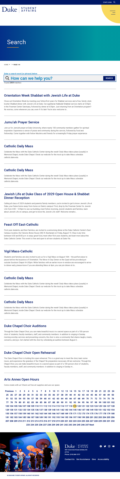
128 (112, 406)
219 (58, 421)
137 (41, 410)
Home (6, 65)
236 (40, 425)
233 (28, 425)
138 (45, 410)
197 (75, 417)
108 (28, 406)
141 (58, 410)
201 (91, 417)
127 (108, 406)
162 (37, 413)
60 (45, 398)
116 (62, 406)
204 (104, 417)
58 (37, 398)
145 (75, 410)
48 (104, 395)
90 (62, 402)
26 (11, 395)
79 (16, 402)
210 (20, 421)
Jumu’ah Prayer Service (21, 122)
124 (96, 406)
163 (41, 413)
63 (58, 398)
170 (70, 413)
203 (100, 417)
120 (79, 406)
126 (104, 406)
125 (100, 406)
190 (45, 417)
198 (79, 417)
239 (53, 425)
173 (83, 413)
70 (87, 398)
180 (112, 413)
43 (83, 395)
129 (7, 410)
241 (62, 425)
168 (62, 413)
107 (24, 406)
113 (49, 406)
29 (24, 395)
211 (24, 421)
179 (108, 413)
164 (45, 413)
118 (70, 406)
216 (45, 421)
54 (20, 398)
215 (41, 421)
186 (28, 417)
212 (28, 421)
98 (96, 402)
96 (87, 402)
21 (100, 391)
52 (11, 398)
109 (32, 406)
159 (24, 413)
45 (91, 395)
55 (24, 398)
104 (11, 406)
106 (20, 406)
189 (41, 417)
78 (11, 402)
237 (45, 425)
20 (96, 391)
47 (100, 395)
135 (32, 410)
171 (75, 413)
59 (41, 398)
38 (62, 395)
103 (7, 406)
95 (83, 402)
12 (62, 391)
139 (49, 410)
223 (75, 421)
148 (87, 410)
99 (100, 402)
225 (83, 421)
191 (49, 417)
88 (53, 402)
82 (28, 402)
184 (20, 417)
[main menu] (112, 12)
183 (15, 417)
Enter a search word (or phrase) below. (21, 74)
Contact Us (70, 459)
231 (108, 421)
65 (66, 398)
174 (87, 413)
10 (54, 391)
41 (75, 395)
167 (58, 413)
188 (37, 417)
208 (11, 421)
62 (53, 398)
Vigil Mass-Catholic (18, 251)
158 (20, 413)
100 (104, 402)
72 (96, 398)
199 (83, 417)
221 (66, 421)
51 (7, 398)
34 (45, 395)
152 (104, 410)
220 (62, 421)
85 (41, 402)
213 (32, 421)
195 (66, 417)
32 (37, 395)
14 (71, 391)
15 (75, 391)
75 (108, 398)
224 (79, 421)
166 (53, 413)
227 (91, 421)
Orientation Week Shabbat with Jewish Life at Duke (42, 95)
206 (112, 417)
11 (58, 391)
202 (96, 417)
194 (62, 417)
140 (53, 410)
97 (91, 402)
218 (53, 421)
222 (70, 421)
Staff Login (107, 2)
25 (7, 395)
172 (79, 413)
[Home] (19, 9)
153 (108, 410)
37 (58, 395)
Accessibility (103, 459)
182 (11, 417)
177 (100, 413)
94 (79, 402)
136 (37, 410)
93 (75, 402)
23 (109, 391)
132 (20, 410)
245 (78, 425)
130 (11, 410)
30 (28, 395)
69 (83, 398)
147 (83, 410)
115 (58, 406)
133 (24, 410)
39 (66, 395)
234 (32, 425)
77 (7, 402)
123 (91, 406)
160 (28, 413)
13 (66, 391)
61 (49, 398)
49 (108, 395)
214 (37, 421)
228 (96, 421)
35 (49, 395)
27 (16, 395)
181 (7, 417)
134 (28, 410)
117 (66, 406)
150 (96, 410)
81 (24, 402)
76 (113, 398)
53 (16, 398)
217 (49, 421)
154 (112, 410)
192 (53, 417)
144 (70, 410)
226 (87, 421)
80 (20, 402)
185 (24, 417)
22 (104, 391)
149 (91, 410)
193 (58, 417)
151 (100, 410)
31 (32, 395)
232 (112, 421)
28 (20, 395)
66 (70, 398)
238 (49, 425)
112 (45, 406)
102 (112, 402)
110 (37, 406)
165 (49, 413)
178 (104, 413)
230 (104, 421)
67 (75, 398)
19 (92, 391)
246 (83, 425)
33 (41, 395)
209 (15, 421)
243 (70, 425)
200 (87, 417)
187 (32, 417)
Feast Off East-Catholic (21, 224)
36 (53, 395)
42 (79, 395)
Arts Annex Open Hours (21, 379)
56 (28, 398)
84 (37, 402)
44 (87, 395)
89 (58, 402)
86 (45, 402)
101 (108, 402)
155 (7, 413)
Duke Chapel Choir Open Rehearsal (29, 353)
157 (15, 413)
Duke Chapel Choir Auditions (25, 326)
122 (87, 406)
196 (70, 417)
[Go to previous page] (9, 391)
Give (94, 459)
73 (100, 398)
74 (104, 398)
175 (91, 413)
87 (49, 402)
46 (96, 395)
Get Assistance (83, 459)
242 (66, 425)
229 (100, 421)
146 (79, 410)
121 (83, 406)
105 (15, 406)
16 (79, 391)
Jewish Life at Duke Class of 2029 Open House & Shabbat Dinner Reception (46, 196)
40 (70, 395)
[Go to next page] (91, 425)
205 (108, 417)
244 (74, 425)
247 (87, 425)
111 (41, 406)
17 (83, 391)
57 (32, 398)
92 (70, 402)
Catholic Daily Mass (18, 146)
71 (91, 398)
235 (36, 425)
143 (66, 410)
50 (113, 395)
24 (113, 391)
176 (96, 413)
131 (15, 410)
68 (79, 398)
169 (66, 413)
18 (87, 391)
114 (53, 406)
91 (66, 402)
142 (62, 410)
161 (32, 413)
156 (11, 413)
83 (32, 402)
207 (7, 421)
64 (62, 398)
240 (57, 425)
